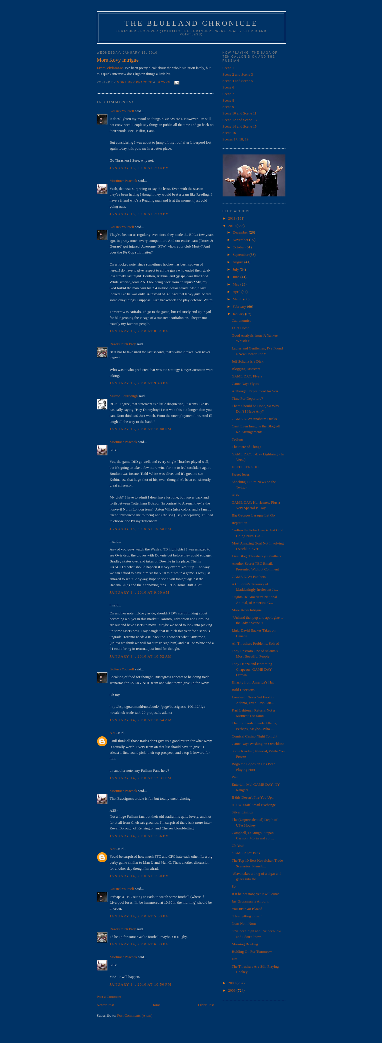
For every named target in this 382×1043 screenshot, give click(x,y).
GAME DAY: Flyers (247, 376)
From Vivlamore (110, 68)
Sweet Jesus (240, 474)
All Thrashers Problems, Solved (255, 643)
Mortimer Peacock (123, 180)
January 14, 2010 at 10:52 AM (141, 656)
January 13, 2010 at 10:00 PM (140, 429)
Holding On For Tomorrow (252, 951)
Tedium (237, 439)
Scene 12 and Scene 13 (240, 120)
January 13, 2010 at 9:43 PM (139, 383)
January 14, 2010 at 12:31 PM (140, 778)
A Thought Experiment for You (255, 391)
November (241, 240)
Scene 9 (228, 106)
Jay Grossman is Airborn (250, 901)
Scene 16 (229, 132)
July (236, 269)
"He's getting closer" (247, 916)
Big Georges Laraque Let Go (253, 515)
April (237, 292)
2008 (232, 990)
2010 (232, 226)
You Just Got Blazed (247, 909)
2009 (232, 983)
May (236, 284)
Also (235, 495)
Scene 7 (228, 94)
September (241, 254)
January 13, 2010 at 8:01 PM (139, 331)
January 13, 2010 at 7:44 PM (139, 168)
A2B (113, 733)
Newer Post (105, 1005)
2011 (232, 218)
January (239, 314)
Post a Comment (109, 996)
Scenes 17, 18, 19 (236, 139)
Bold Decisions (243, 690)
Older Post (206, 1005)
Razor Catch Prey (123, 344)
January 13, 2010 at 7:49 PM (139, 214)
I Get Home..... (243, 328)
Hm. (235, 959)
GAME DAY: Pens (246, 853)
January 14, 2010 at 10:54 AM (141, 720)
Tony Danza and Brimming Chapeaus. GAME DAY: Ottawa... (252, 669)
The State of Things (246, 447)
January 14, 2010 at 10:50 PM (140, 984)
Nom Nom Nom (244, 923)
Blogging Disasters (246, 369)
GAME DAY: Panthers (249, 576)
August (238, 262)
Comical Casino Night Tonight (254, 736)
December (241, 232)
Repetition (239, 523)
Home (156, 1005)
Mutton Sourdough (124, 396)
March (238, 299)
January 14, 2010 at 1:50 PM (139, 876)
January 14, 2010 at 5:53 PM (139, 916)
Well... (236, 777)
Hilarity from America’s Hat (253, 682)
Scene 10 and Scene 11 (240, 113)
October (239, 247)
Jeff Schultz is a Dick (247, 361)
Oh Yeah (238, 845)
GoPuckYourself (122, 111)
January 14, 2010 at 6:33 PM (139, 944)
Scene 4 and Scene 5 (238, 81)
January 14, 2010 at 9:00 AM (140, 592)
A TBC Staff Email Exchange (254, 805)
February (240, 306)
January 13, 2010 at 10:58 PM (140, 528)
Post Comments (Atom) (135, 1015)
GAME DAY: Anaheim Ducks (254, 419)
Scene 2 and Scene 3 (238, 74)
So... (235, 886)
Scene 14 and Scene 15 (240, 126)
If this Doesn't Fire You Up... (253, 797)
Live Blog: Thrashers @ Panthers (256, 556)
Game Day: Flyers (245, 383)
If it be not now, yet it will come (255, 894)
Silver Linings (242, 812)
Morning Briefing (245, 944)
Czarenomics (241, 320)
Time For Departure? (247, 398)
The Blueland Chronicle (191, 23)
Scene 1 (228, 68)
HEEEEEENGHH (245, 467)
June (236, 277)
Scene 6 (228, 87)
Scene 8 (228, 100)
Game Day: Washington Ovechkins (258, 743)
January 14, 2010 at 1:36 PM (139, 836)
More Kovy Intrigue (247, 610)
